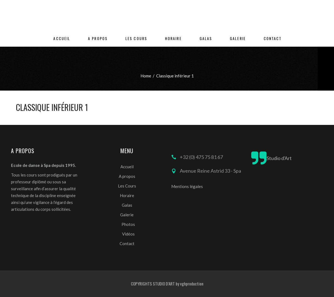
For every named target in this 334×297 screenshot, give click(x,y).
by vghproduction (189, 284)
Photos (128, 224)
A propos (127, 176)
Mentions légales (187, 186)
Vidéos (128, 233)
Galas (127, 205)
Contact (127, 243)
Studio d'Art (279, 158)
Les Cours (127, 185)
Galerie (127, 214)
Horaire (127, 195)
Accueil (127, 166)
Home (145, 75)
